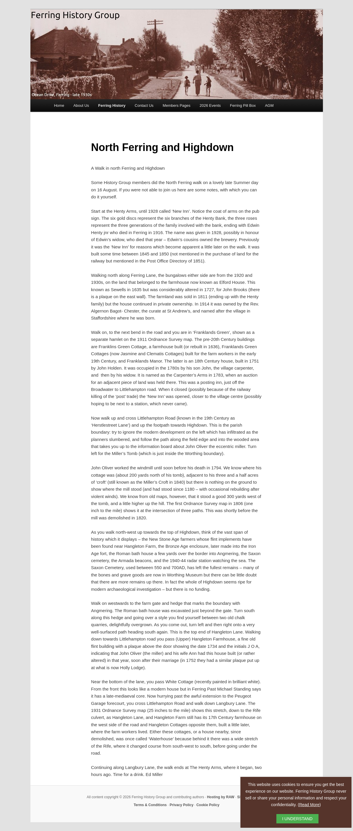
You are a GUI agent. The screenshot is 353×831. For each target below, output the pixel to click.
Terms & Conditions (150, 805)
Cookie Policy (207, 805)
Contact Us (144, 105)
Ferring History (111, 105)
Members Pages (176, 105)
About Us (81, 105)
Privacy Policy (181, 805)
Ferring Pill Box (243, 105)
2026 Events (210, 105)
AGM (269, 105)
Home (59, 105)
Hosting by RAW (220, 797)
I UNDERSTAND (297, 818)
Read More (309, 804)
